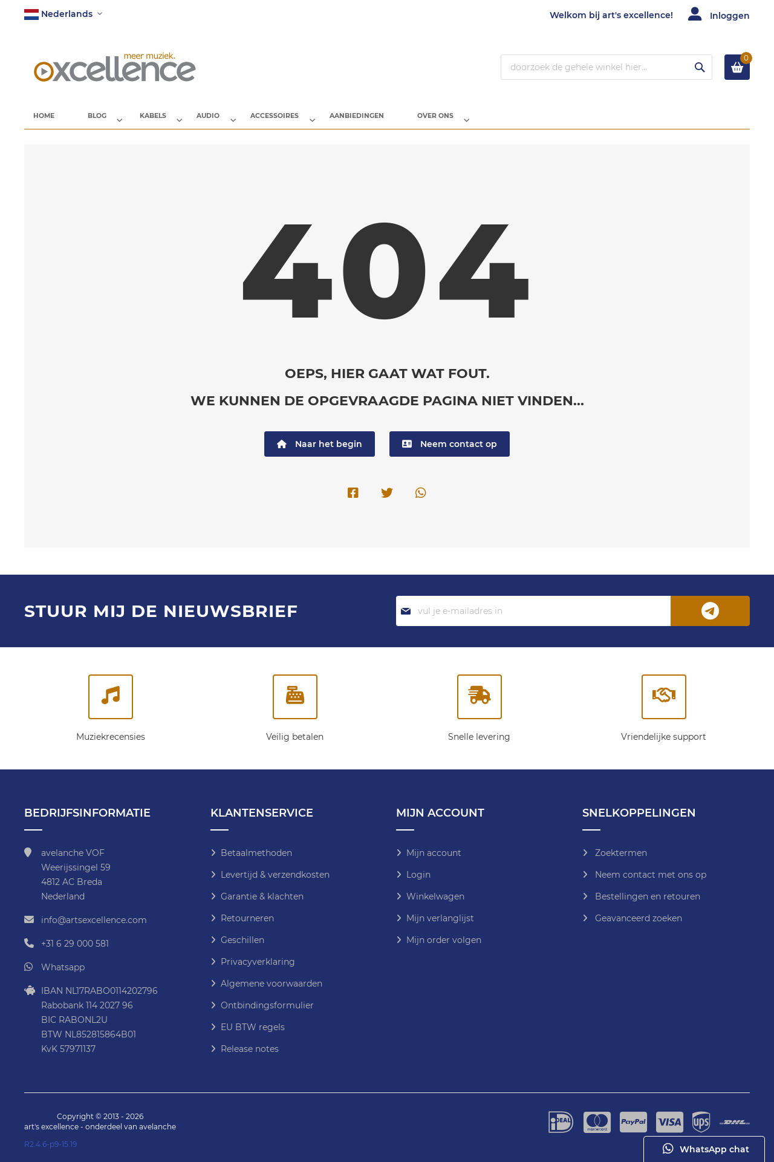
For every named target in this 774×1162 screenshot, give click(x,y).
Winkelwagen (435, 896)
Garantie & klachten (262, 896)
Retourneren (247, 918)
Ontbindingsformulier (267, 1005)
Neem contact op (449, 453)
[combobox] (606, 67)
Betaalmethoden (256, 852)
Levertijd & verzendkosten (275, 874)
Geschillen (242, 940)
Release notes (250, 1048)
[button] (63, 14)
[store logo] (115, 67)
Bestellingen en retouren (646, 896)
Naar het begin (319, 453)
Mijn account (433, 852)
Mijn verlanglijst (440, 918)
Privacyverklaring (258, 961)
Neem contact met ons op (649, 874)
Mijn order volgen (443, 940)
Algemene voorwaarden (271, 983)
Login (418, 874)
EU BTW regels (253, 1027)
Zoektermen (620, 852)
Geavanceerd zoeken (637, 918)
